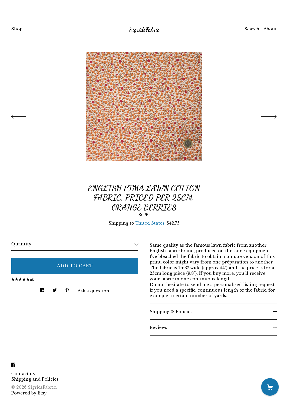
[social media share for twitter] (55, 289)
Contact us (23, 373)
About (270, 28)
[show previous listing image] (23, 115)
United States (149, 223)
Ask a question (93, 290)
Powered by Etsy (29, 392)
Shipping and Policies (35, 379)
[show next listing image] (264, 115)
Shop (17, 28)
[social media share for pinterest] (67, 289)
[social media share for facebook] (42, 289)
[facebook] (13, 365)
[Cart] (270, 387)
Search (251, 28)
